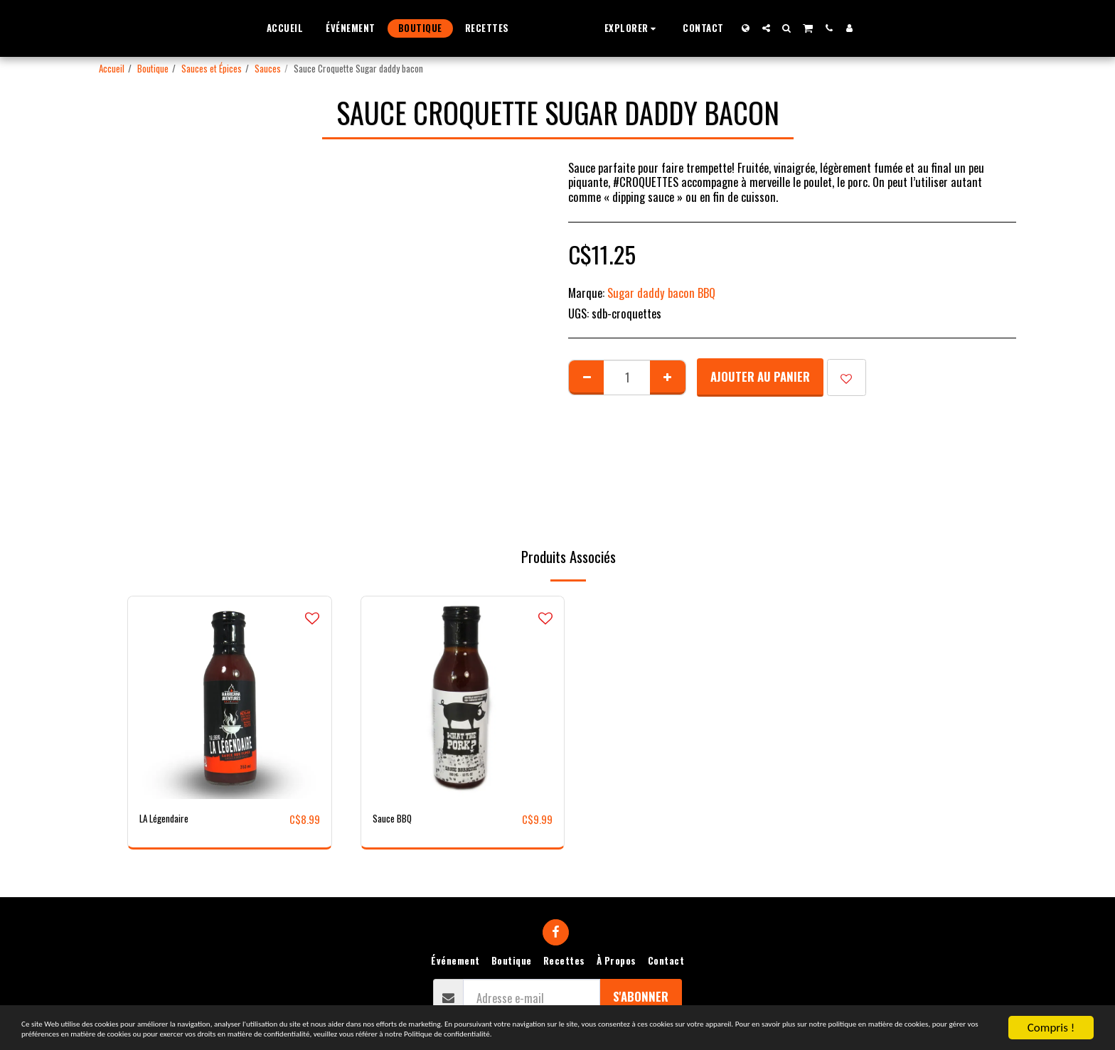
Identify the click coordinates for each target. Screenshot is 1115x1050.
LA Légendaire (170, 818)
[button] (659, 28)
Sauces (268, 68)
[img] (229, 698)
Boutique (153, 68)
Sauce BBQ (396, 818)
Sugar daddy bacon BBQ (661, 292)
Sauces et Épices (211, 68)
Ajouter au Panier (760, 376)
